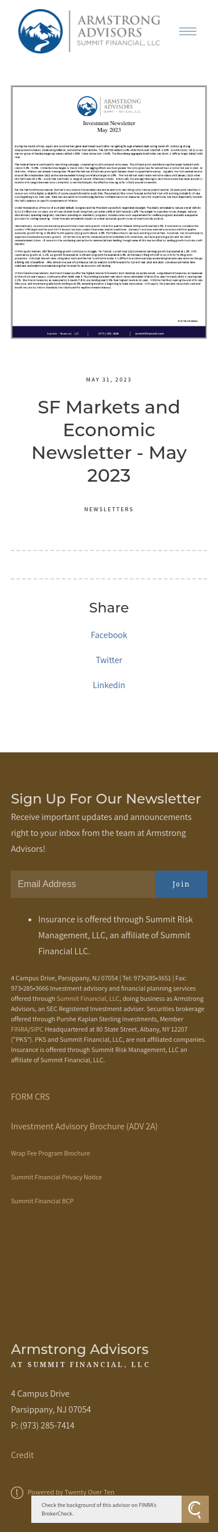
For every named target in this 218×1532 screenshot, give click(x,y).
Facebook (109, 635)
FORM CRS (30, 1097)
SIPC (36, 1029)
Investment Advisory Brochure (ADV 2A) (84, 1126)
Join (181, 884)
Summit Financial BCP (42, 1200)
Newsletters (109, 509)
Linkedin (109, 685)
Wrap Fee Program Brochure (50, 1153)
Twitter (109, 660)
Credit (22, 1455)
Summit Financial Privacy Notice (56, 1177)
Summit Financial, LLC (88, 998)
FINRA (19, 1029)
